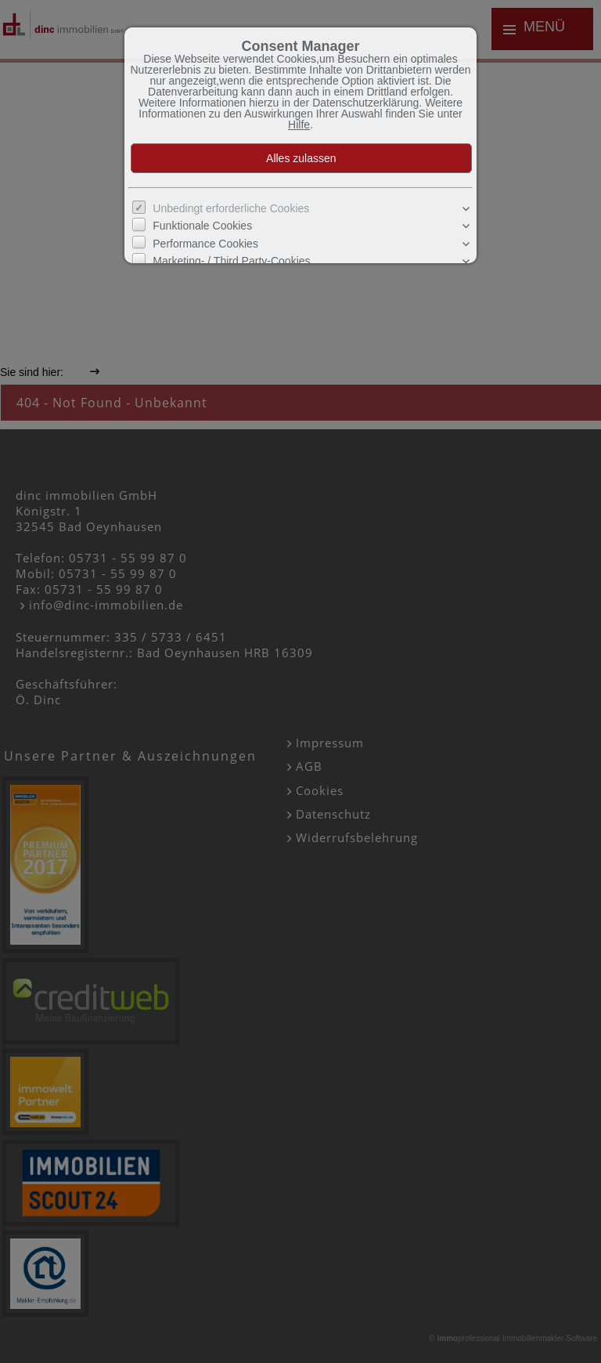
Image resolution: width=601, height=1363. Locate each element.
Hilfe (299, 124)
